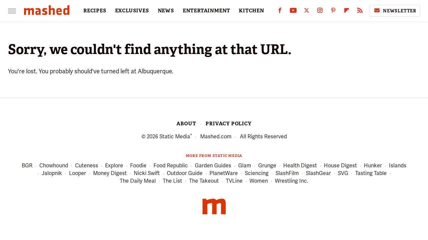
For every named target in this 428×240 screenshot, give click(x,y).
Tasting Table (371, 173)
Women (259, 181)
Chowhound (53, 166)
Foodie (138, 166)
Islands (397, 166)
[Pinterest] (333, 12)
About (186, 123)
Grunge (267, 166)
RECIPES (94, 10)
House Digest (340, 166)
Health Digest (300, 166)
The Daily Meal (138, 181)
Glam (244, 166)
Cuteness (86, 166)
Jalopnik (52, 173)
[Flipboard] (347, 12)
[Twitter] (307, 12)
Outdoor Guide (184, 173)
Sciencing (257, 173)
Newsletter (394, 11)
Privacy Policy (228, 123)
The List (172, 181)
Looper (77, 173)
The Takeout (204, 181)
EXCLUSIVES (132, 10)
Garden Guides (213, 166)
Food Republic (170, 166)
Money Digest (110, 173)
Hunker (373, 166)
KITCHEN (251, 10)
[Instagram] (320, 12)
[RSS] (360, 12)
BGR (27, 166)
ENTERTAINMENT (206, 10)
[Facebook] (280, 12)
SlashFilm (287, 173)
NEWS (166, 10)
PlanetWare (223, 173)
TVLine (234, 181)
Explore (114, 166)
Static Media (174, 136)
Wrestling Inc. (291, 181)
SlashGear (318, 173)
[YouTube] (293, 12)
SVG (343, 173)
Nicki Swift (147, 173)
